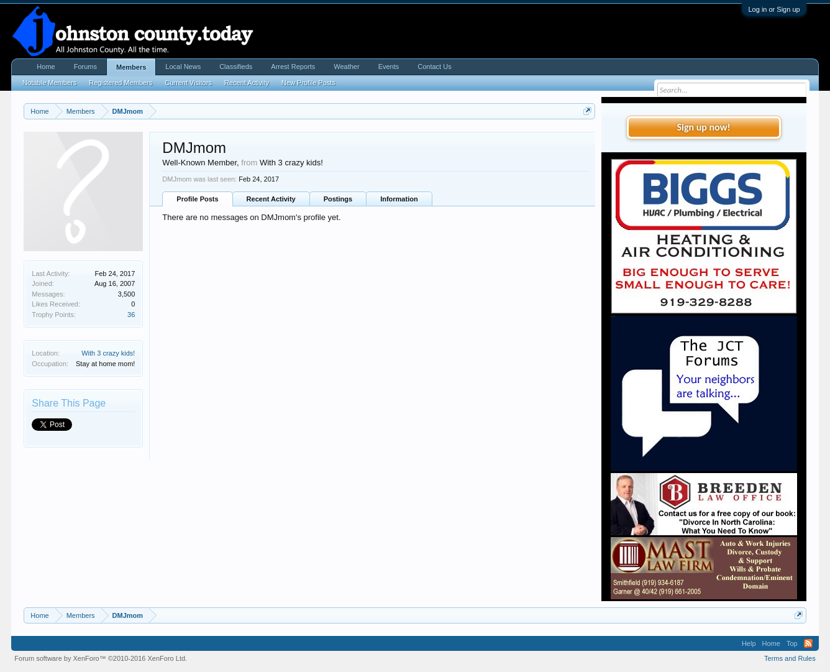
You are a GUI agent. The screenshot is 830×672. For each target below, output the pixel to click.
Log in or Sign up (774, 9)
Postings (338, 199)
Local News (183, 66)
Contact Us (434, 66)
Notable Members (49, 82)
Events (388, 66)
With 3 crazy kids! (108, 353)
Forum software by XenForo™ (100, 658)
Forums (85, 66)
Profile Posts (197, 199)
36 (131, 314)
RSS (808, 643)
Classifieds (235, 66)
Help (749, 643)
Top (792, 643)
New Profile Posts (308, 82)
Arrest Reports (293, 66)
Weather (346, 66)
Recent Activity (271, 199)
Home (46, 66)
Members (131, 67)
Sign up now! (703, 127)
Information (399, 199)
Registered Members (120, 82)
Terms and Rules (790, 658)
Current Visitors (188, 82)
